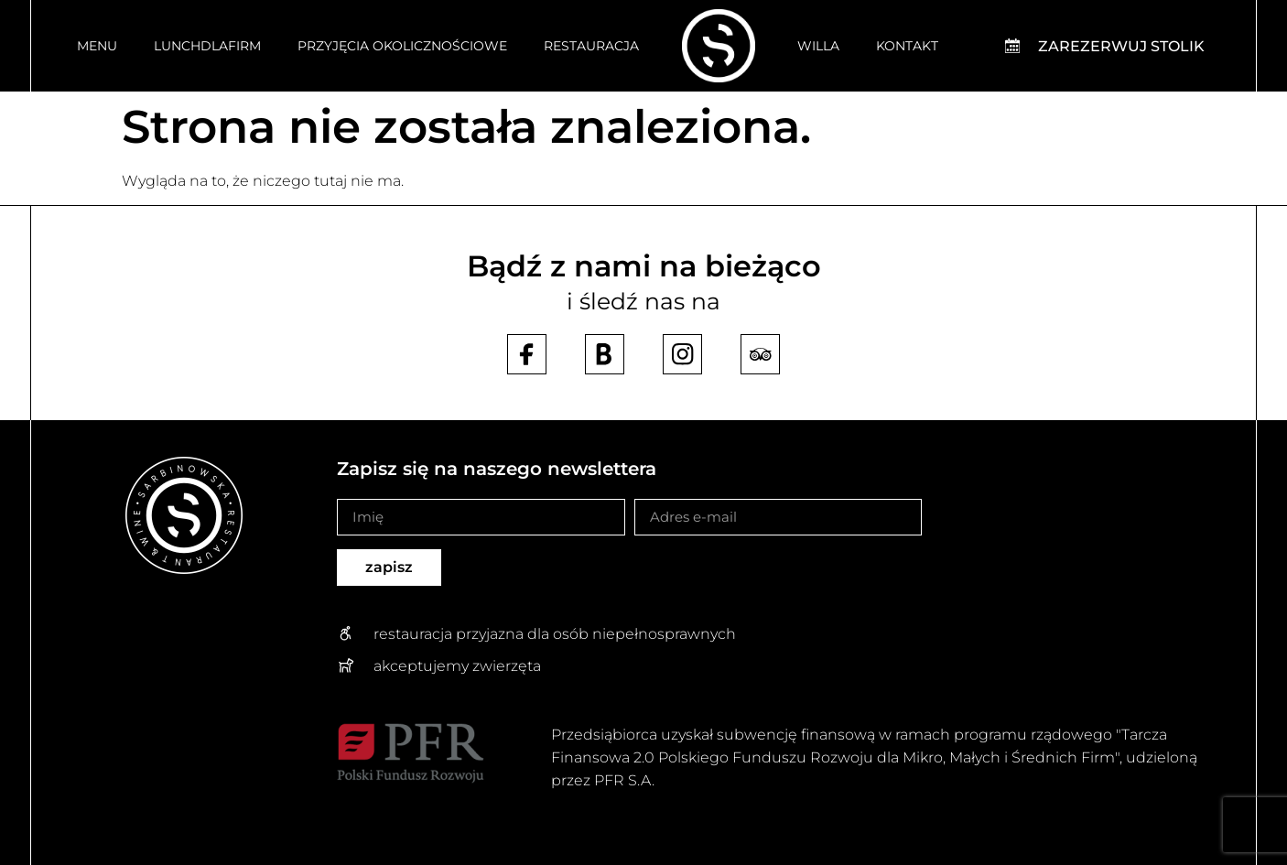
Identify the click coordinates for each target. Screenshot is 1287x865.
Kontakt (907, 46)
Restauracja (591, 46)
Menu (97, 46)
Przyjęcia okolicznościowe (402, 46)
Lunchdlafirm (207, 46)
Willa (818, 46)
